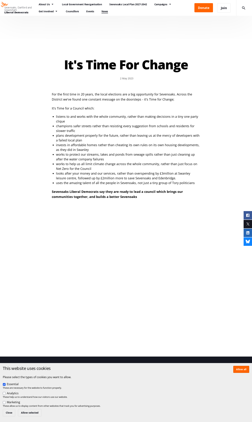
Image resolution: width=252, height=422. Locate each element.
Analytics (13, 393)
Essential (13, 384)
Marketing (13, 402)
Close (9, 412)
